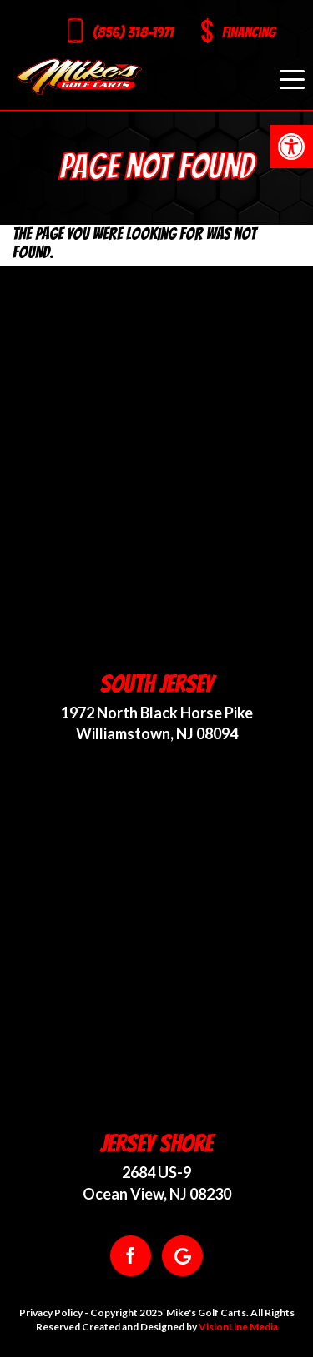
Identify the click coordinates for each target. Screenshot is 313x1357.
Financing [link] (248, 32)
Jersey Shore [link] (156, 1143)
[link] (291, 146)
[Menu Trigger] (292, 79)
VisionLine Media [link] (238, 1326)
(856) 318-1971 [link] (133, 32)
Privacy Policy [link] (51, 1312)
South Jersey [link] (157, 684)
